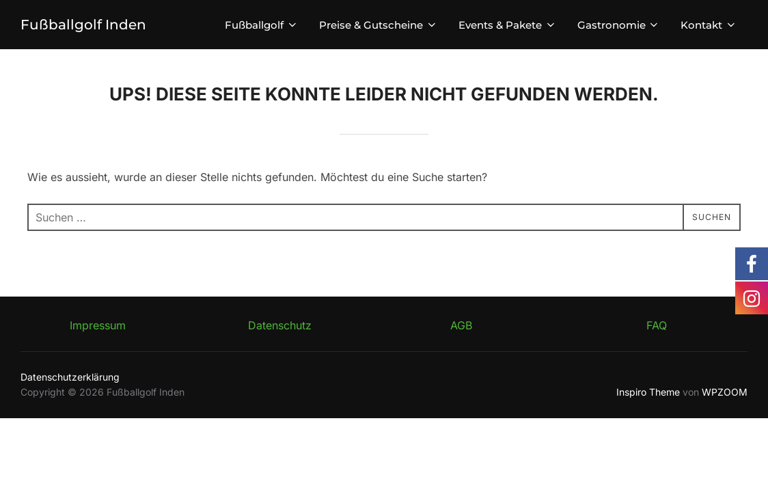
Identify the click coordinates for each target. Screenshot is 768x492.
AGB (461, 325)
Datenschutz (280, 325)
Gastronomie (619, 24)
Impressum (98, 325)
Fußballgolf (262, 24)
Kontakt (709, 24)
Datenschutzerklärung (70, 377)
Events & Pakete (507, 24)
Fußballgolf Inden (84, 24)
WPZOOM (725, 392)
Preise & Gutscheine (378, 24)
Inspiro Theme (648, 392)
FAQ (656, 325)
